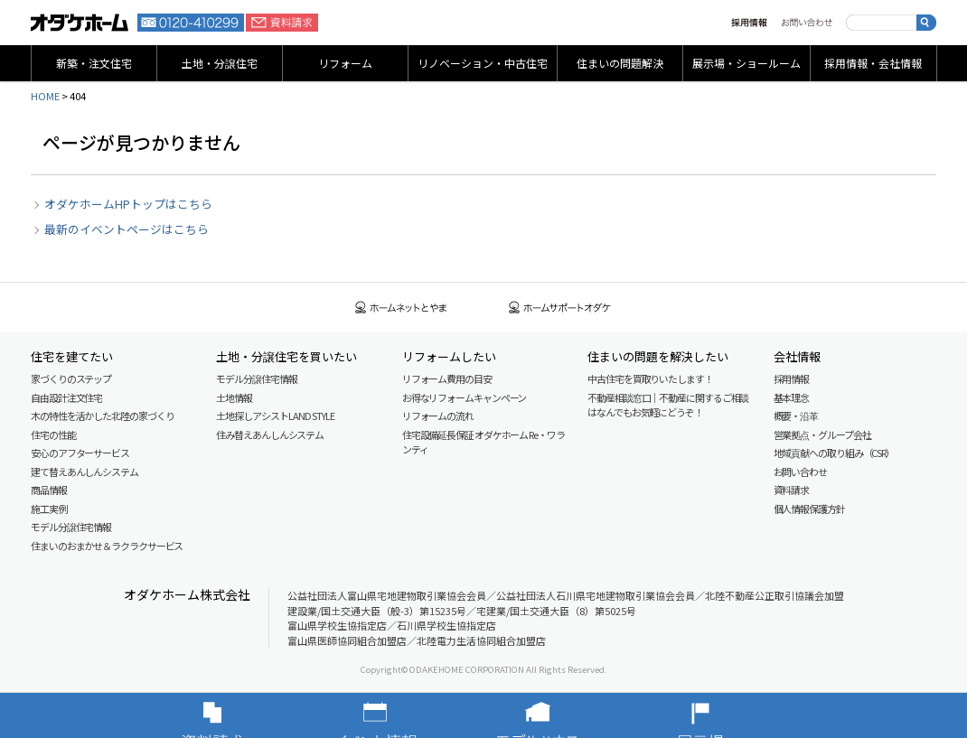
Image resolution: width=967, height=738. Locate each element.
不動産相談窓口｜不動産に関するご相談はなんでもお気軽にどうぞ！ (667, 405)
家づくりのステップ (71, 378)
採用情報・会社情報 (873, 62)
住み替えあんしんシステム (270, 434)
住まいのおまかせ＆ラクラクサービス (107, 545)
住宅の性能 (53, 434)
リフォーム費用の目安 (447, 378)
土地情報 (234, 397)
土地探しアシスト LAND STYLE (274, 415)
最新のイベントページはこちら (126, 229)
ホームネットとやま (401, 307)
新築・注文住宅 (94, 62)
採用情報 (749, 22)
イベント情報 (402, 715)
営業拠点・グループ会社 (822, 434)
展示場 (727, 715)
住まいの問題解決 (620, 62)
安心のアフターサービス (80, 452)
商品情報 (49, 489)
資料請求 (282, 23)
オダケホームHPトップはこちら (128, 203)
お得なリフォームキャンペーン (464, 397)
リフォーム (345, 62)
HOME (45, 96)
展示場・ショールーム (746, 62)
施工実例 (49, 508)
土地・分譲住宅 (220, 62)
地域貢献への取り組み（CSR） (835, 452)
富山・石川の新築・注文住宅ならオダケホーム (79, 23)
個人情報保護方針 (809, 508)
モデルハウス (565, 715)
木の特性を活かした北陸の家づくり (102, 415)
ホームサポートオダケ (560, 307)
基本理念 (792, 397)
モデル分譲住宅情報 (71, 526)
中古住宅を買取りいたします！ (650, 378)
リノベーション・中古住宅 (483, 62)
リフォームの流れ (438, 415)
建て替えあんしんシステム (84, 471)
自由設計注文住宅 (66, 397)
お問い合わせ (806, 22)
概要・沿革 (796, 415)
